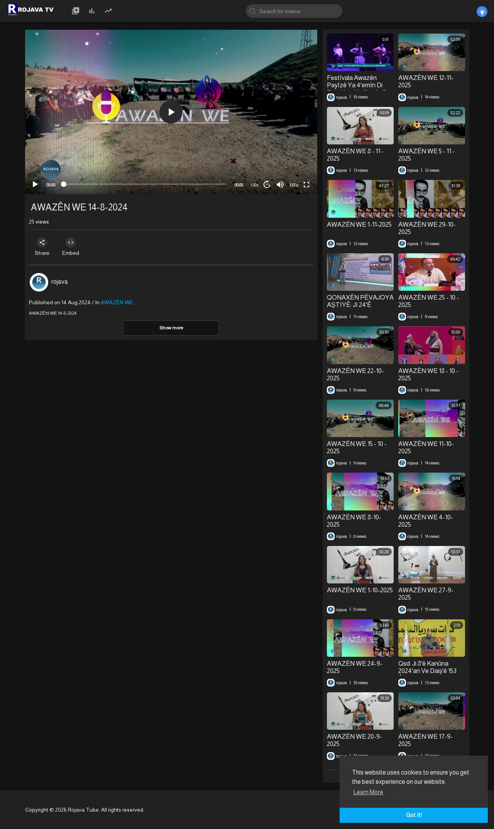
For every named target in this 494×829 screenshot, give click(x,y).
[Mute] (280, 184)
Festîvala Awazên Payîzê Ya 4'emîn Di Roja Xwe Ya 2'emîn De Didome (359, 88)
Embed (74, 246)
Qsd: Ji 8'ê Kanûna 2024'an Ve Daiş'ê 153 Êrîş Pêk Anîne (427, 671)
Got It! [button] (414, 815)
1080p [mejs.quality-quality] (294, 185)
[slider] (145, 184)
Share (43, 246)
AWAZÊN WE (117, 302)
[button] (171, 112)
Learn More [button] (368, 792)
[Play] (35, 184)
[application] (171, 112)
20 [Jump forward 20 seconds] (267, 184)
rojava (59, 281)
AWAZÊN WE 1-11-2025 (359, 224)
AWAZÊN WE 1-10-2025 (360, 590)
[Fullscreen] (306, 184)
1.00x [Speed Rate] (254, 185)
